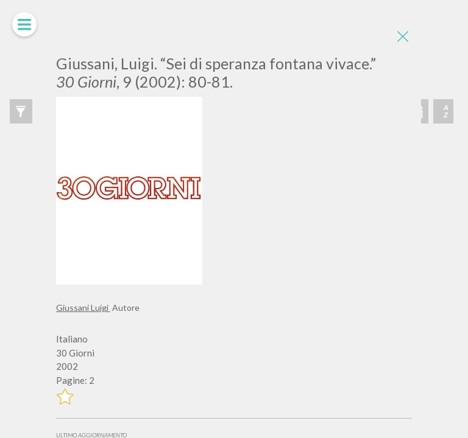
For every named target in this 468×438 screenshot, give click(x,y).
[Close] (403, 36)
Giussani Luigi (83, 307)
